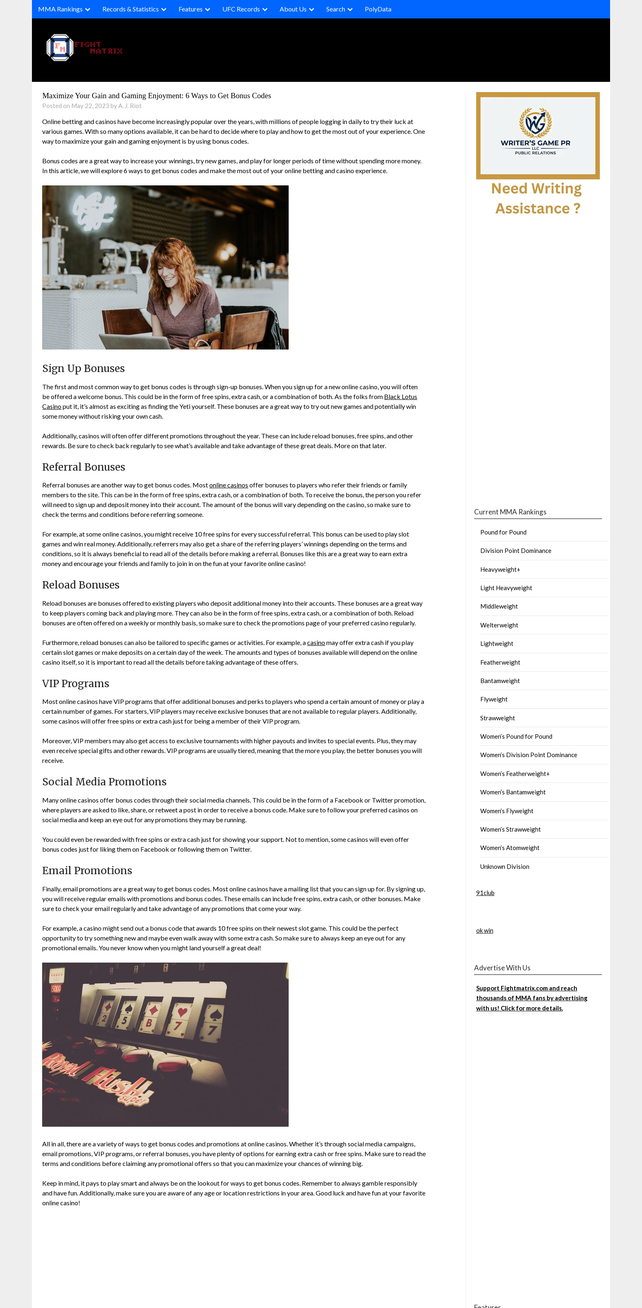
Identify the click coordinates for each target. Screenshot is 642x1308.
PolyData (378, 9)
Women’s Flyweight (506, 810)
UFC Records (241, 9)
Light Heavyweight (506, 587)
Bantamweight (500, 680)
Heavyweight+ (500, 569)
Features (191, 9)
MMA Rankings (60, 9)
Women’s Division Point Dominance (528, 754)
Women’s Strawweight (510, 829)
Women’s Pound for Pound (516, 736)
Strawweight (497, 718)
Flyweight (494, 699)
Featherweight (500, 662)
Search (335, 9)
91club (485, 892)
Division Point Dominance (516, 550)
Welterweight (499, 625)
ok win (484, 930)
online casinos (228, 485)
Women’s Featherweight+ (515, 773)
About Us (293, 9)
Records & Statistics (130, 9)
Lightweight (496, 643)
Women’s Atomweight (510, 847)
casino (316, 642)
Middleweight (499, 606)
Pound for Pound (503, 532)
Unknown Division (504, 866)
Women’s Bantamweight (513, 792)
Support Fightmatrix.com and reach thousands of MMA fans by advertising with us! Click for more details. (532, 998)
